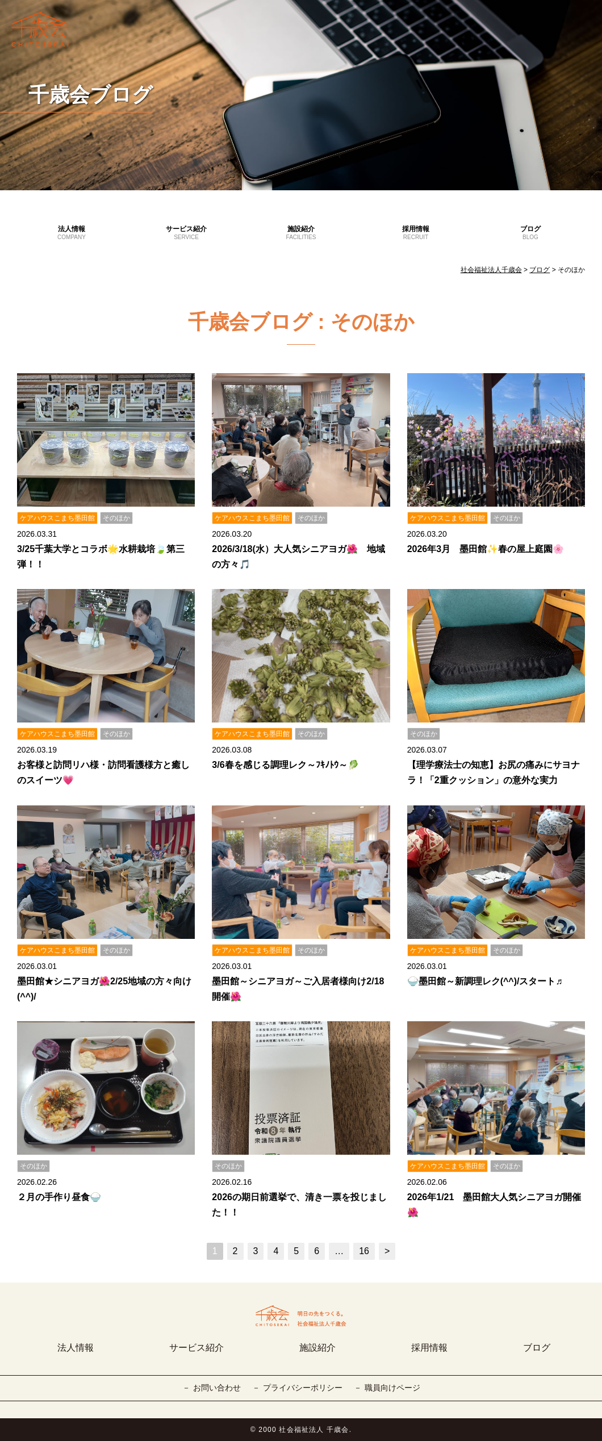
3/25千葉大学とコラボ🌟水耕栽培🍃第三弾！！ (101, 556)
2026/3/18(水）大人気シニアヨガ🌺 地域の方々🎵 (298, 556)
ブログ (530, 233)
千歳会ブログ (90, 94)
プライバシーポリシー (302, 1387)
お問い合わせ (217, 1387)
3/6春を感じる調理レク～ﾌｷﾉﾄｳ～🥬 (285, 765)
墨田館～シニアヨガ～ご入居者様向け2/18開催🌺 (298, 988)
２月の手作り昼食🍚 (59, 1197)
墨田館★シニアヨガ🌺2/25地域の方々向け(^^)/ (104, 988)
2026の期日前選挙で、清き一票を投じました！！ (299, 1204)
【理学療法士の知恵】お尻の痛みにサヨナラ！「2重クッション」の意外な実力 (493, 772)
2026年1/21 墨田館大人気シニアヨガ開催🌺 (494, 1204)
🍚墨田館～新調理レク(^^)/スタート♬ (485, 981)
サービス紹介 (186, 233)
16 (364, 1251)
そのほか (116, 518)
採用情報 (416, 233)
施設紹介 (301, 233)
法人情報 (71, 233)
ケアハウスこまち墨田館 (57, 518)
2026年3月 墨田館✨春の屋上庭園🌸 (486, 549)
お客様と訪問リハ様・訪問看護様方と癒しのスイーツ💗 (103, 772)
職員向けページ (392, 1387)
